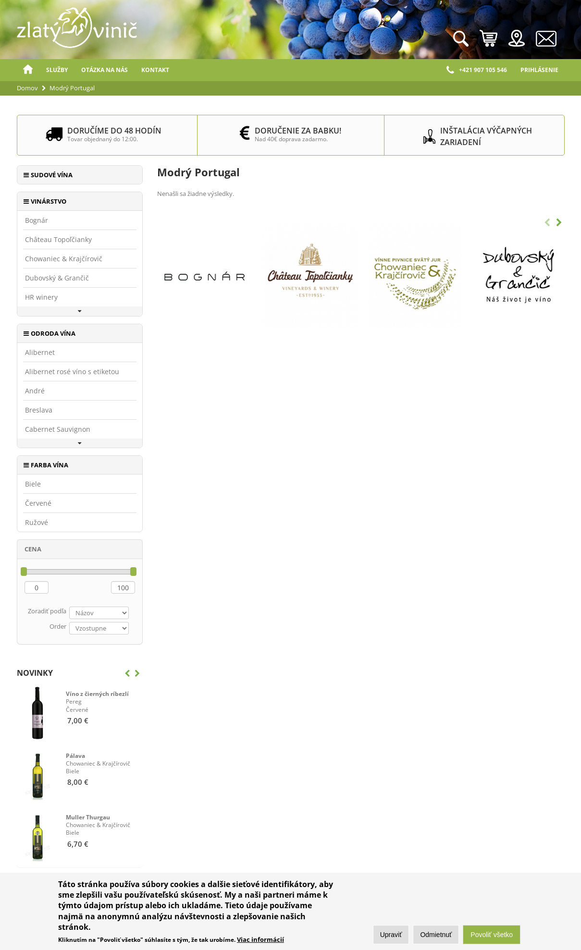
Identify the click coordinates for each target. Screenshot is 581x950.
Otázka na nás (104, 70)
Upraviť (391, 937)
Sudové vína (52, 175)
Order (57, 626)
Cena (33, 549)
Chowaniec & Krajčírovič (63, 259)
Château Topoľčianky (58, 239)
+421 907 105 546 (476, 70)
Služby (57, 70)
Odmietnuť (436, 937)
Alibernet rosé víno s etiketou (72, 371)
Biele (33, 484)
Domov (28, 70)
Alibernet (40, 352)
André (35, 391)
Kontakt (155, 70)
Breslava (38, 410)
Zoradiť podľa (47, 611)
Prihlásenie (539, 70)
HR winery (41, 297)
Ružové (36, 522)
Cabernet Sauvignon (57, 429)
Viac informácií (260, 941)
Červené (38, 503)
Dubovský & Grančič (57, 278)
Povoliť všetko (491, 937)
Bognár (36, 220)
